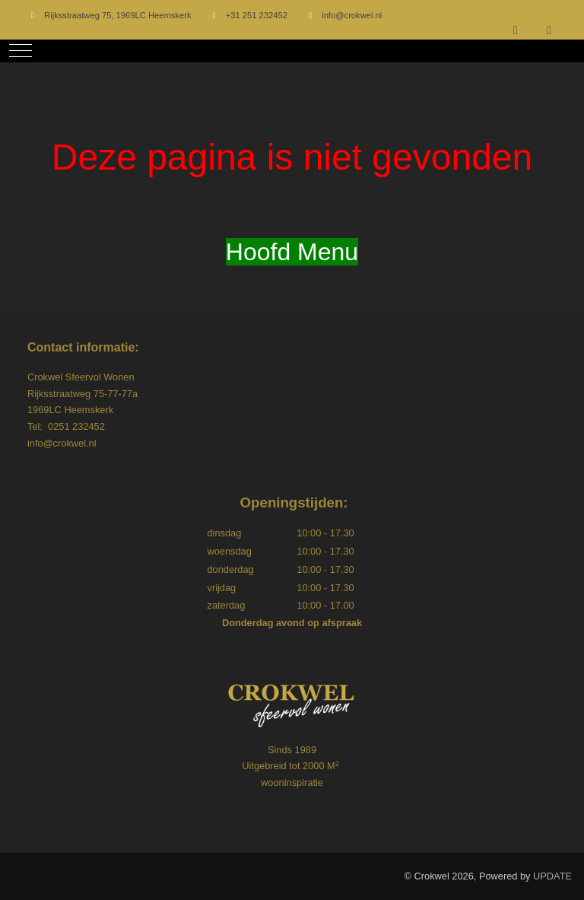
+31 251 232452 (256, 15)
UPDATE (552, 876)
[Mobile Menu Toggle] (20, 51)
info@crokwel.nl (352, 15)
